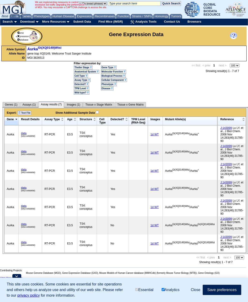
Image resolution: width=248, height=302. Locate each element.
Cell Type (80, 76)
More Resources (54, 21)
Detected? (81, 84)
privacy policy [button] (28, 295)
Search (8, 21)
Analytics (171, 290)
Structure (86, 119)
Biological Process (113, 76)
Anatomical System (86, 71)
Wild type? (81, 92)
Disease (107, 88)
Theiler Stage (83, 67)
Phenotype (109, 84)
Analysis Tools (143, 22)
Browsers (194, 21)
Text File (24, 112)
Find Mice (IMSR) (110, 21)
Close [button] (195, 290)
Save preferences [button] (222, 290)
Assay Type (82, 80)
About (5, 15)
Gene (10, 119)
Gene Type (109, 67)
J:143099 (226, 128)
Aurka (44, 49)
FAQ (20, 15)
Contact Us (172, 21)
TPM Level (81, 88)
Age (69, 119)
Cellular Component (114, 80)
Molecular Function (113, 71)
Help (13, 15)
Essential (144, 290)
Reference (227, 119)
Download (27, 21)
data (23, 133)
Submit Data (82, 21)
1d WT (154, 134)
